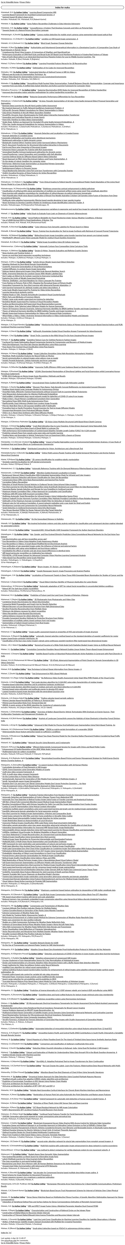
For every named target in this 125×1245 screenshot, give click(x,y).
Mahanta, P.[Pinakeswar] (11, 736)
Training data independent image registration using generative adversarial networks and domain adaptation (45, 876)
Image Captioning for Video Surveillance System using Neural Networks (30, 965)
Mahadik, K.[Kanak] (9, 231)
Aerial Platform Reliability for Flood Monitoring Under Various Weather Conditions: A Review (65, 218)
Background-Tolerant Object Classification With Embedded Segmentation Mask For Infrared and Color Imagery (46, 475)
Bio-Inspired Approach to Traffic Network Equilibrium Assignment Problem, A (33, 108)
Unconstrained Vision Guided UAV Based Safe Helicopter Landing (58, 383)
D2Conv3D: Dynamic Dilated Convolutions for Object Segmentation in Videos (33, 110)
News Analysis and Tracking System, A (17, 253)
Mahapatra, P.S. (7, 943)
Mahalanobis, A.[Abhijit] (10, 473)
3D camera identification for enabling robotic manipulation (55, 459)
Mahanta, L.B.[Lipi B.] (9, 725)
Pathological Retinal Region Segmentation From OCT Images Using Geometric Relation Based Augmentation (45, 851)
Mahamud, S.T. (7, 632)
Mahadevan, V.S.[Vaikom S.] (12, 182)
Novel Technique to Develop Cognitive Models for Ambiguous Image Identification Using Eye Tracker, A (43, 202)
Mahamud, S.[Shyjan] (9, 599)
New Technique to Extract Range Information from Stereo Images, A (55, 669)
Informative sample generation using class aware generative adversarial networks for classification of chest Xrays (47, 825)
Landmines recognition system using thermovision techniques (61, 999)
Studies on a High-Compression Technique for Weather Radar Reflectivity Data (33, 922)
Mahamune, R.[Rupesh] (10, 636)
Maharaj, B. (5, 1039)
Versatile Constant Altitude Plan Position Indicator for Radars (26, 934)
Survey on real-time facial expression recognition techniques (26, 255)
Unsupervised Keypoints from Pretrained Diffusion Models (25, 410)
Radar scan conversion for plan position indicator (21, 920)
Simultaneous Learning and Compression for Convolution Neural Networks (32, 505)
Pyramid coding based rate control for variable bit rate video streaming (30, 974)
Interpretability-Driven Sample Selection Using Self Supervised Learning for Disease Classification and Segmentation (48, 830)
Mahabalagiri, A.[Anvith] (11, 34)
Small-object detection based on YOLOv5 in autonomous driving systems (62, 1228)
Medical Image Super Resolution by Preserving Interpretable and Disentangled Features (37, 839)
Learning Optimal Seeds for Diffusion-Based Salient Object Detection (29, 156)
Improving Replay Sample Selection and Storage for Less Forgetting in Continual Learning (37, 489)
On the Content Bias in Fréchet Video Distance (20, 776)
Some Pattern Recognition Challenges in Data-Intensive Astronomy (53, 23)
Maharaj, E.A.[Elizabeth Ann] (12, 1044)
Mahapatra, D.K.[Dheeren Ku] (13, 890)
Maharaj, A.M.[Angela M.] (11, 1033)
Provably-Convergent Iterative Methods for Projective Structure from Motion (33, 618)
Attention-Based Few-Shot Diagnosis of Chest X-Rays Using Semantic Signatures (72, 1072)
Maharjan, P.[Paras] (9, 1107)
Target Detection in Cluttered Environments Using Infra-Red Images (29, 508)
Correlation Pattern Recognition (15, 482)
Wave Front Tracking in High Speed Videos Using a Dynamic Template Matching (34, 1135)
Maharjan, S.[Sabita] (9, 1123)
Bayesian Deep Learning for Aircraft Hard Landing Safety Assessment (29, 105)
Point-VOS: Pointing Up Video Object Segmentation (22, 119)
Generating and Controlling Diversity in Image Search (23, 117)
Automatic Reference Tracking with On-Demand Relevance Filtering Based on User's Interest (69, 468)
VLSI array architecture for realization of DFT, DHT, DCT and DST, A (28, 1086)
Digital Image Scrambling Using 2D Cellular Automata (58, 242)
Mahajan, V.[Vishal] (9, 426)
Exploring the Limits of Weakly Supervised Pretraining (23, 278)
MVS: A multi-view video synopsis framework (20, 774)
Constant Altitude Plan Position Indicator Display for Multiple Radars (29, 908)
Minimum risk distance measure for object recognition (24, 611)
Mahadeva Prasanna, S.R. (11, 90)
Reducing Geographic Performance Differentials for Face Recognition (57, 96)
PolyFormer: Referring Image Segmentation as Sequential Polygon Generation (33, 163)
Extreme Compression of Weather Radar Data (20, 913)
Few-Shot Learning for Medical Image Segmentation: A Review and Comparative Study (36, 813)
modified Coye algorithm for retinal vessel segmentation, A (25, 967)
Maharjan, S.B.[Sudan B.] (11, 1141)
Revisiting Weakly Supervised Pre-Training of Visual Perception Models (30, 301)
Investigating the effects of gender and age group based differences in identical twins (36, 551)
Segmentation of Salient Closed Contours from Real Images (25, 623)
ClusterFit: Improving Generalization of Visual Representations (27, 266)
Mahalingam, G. (7, 534)
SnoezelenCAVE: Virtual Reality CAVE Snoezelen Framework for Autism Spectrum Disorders (67, 530)
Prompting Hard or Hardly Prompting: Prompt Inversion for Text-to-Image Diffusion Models (38, 408)
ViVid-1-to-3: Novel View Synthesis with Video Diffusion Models (27, 413)
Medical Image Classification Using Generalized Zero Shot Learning (28, 837)
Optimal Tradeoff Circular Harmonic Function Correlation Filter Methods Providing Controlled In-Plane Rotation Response (50, 498)
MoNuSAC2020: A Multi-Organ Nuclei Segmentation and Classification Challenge (34, 841)
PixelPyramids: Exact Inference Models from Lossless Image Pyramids (30, 403)
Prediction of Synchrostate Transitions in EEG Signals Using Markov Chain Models (34, 1081)
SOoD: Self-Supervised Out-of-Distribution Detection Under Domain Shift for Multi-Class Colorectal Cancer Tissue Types (49, 869)
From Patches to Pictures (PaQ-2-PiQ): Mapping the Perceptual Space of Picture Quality (37, 283)
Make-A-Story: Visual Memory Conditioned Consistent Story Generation (31, 399)
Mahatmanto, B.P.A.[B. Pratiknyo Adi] (16, 1184)
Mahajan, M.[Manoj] (9, 353)
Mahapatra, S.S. (7, 990)
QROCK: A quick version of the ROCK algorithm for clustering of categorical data (34, 705)
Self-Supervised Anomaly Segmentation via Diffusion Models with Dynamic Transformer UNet (39, 862)
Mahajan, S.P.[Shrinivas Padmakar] (15, 421)
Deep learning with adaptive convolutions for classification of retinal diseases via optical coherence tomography (47, 193)
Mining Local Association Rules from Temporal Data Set (24, 703)
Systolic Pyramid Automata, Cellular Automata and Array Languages (29, 360)
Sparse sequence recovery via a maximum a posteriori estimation (28, 1177)
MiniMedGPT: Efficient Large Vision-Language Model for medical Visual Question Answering (39, 238)
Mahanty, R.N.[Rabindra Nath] (13, 758)
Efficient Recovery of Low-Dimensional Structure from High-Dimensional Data (33, 606)
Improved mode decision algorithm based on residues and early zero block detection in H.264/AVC (41, 687)
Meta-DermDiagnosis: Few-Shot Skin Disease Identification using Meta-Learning (34, 344)
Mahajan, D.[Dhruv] (9, 262)
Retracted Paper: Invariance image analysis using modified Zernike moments (32, 977)
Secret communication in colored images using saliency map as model (30, 358)
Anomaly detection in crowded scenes (17, 135)
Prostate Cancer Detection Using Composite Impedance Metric (27, 1017)
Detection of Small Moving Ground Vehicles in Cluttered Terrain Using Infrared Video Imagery (39, 484)
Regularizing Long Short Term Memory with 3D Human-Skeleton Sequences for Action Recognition (41, 1163)
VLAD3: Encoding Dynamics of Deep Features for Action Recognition (29, 173)
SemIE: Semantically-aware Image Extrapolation (21, 781)
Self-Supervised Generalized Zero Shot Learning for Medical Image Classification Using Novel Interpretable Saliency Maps (50, 865)
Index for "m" (6, 1232)
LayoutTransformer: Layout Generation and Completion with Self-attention (32, 154)
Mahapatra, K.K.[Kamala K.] (12, 894)
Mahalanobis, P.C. (8, 519)
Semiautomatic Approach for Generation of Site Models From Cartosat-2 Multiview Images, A (39, 779)
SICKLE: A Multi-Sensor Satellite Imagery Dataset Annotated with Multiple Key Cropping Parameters (42, 1222)
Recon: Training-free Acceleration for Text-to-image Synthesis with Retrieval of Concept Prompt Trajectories (75, 231)
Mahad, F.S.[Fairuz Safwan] (12, 63)
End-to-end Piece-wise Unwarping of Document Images (24, 147)
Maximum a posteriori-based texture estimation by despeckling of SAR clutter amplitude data (78, 890)
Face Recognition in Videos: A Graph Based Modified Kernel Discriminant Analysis (34, 544)
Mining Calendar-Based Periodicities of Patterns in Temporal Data (28, 700)
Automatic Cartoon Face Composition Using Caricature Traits (63, 246)
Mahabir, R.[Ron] (8, 47)
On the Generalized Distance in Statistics (47, 519)
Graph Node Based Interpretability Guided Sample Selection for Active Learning (34, 818)
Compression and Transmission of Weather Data (49, 906)
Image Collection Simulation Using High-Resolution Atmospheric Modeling (63, 353)
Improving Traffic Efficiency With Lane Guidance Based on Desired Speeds (64, 367)
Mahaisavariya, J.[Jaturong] (12, 246)
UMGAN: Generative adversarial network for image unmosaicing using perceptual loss (36, 1116)
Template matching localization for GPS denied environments (26, 462)
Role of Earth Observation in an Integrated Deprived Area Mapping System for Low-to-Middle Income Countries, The (48, 57)
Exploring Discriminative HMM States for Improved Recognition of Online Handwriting (72, 90)
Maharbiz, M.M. (7, 1090)
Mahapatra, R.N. (7, 949)
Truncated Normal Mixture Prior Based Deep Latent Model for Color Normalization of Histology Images (43, 981)
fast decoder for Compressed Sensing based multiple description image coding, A (66, 1172)
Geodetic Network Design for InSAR (44, 943)
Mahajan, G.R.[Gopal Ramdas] (13, 324)
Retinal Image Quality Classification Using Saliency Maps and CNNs (29, 858)
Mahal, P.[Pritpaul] (8, 459)
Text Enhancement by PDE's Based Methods (49, 673)
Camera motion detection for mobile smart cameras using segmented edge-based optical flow (74, 34)
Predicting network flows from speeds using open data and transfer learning (32, 433)
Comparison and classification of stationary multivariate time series (67, 1044)
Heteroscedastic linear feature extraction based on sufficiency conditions (31, 732)
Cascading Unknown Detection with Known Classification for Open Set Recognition (35, 477)
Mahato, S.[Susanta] (9, 1219)
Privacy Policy (24, 2)
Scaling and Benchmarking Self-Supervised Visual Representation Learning (31, 304)
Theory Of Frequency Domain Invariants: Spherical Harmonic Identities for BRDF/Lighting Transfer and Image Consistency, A (51, 308)
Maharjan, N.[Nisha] (9, 1103)
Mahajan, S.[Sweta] (9, 387)
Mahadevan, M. (7, 96)
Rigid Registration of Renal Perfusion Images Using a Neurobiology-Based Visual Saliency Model (40, 860)
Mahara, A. (5, 1003)
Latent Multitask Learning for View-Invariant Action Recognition (27, 1159)
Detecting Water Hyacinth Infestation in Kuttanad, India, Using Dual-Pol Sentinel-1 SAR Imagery (71, 1048)
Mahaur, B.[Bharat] (8, 1228)
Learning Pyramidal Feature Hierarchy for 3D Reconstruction (63, 63)
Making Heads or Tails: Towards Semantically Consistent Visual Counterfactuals (33, 294)
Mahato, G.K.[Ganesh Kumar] (12, 1190)
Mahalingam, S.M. (8, 575)
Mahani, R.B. (6, 669)
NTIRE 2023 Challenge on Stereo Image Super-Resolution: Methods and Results (34, 376)
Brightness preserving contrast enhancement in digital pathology (69, 188)
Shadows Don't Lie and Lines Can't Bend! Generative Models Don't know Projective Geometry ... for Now (44, 783)
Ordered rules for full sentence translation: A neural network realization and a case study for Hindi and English (46, 503)
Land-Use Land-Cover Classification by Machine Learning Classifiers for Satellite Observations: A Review (75, 1219)
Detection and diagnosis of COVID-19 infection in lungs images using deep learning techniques (82, 954)
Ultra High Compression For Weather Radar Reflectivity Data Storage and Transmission (36, 927)
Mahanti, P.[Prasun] (9, 747)
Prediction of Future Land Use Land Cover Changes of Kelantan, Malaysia (59, 595)
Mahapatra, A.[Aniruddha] (11, 765)
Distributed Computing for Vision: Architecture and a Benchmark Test (55, 448)
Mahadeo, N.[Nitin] (8, 68)
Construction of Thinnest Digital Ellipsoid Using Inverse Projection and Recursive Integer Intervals (41, 1215)
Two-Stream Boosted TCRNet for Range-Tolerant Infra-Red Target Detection (32, 510)
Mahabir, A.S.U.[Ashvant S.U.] (13, 43)
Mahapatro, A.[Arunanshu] (12, 994)
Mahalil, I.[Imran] (8, 530)
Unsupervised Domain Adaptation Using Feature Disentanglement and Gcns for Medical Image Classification (45, 879)
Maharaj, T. (5, 1052)
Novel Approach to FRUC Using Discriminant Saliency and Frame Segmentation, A (34, 159)
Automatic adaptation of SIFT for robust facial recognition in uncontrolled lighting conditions (76, 586)
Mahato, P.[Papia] (8, 1210)
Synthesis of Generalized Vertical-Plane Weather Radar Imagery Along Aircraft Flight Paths (38, 924)
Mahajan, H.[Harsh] (9, 331)
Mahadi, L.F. (6, 213)
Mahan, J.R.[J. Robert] (10, 645)
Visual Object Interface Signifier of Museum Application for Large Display (68, 582)
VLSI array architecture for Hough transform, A (20, 1083)
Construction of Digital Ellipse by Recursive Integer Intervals (26, 1213)
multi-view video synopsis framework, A (18, 772)
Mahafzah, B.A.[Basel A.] (11, 242)
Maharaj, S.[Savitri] (8, 1048)
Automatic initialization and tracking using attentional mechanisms (29, 138)
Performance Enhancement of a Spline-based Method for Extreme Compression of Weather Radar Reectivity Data (47, 917)
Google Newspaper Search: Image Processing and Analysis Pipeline (63, 571)
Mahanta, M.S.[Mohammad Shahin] (15, 729)
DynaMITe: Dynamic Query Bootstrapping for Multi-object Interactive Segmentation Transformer (40, 115)
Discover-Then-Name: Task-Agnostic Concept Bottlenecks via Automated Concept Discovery (69, 387)
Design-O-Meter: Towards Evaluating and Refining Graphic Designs (61, 250)
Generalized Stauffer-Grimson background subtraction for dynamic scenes (31, 152)
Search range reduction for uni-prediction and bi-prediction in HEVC (29, 979)
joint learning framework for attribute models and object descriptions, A (31, 287)
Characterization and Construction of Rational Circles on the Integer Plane (61, 1210)
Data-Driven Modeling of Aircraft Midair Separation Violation (26, 112)
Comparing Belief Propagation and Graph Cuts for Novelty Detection (29, 604)
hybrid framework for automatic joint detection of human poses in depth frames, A (73, 1099)
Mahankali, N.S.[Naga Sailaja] (13, 678)
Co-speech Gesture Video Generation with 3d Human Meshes (63, 765)
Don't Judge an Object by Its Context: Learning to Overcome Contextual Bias (32, 276)
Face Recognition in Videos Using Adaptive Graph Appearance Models (30, 541)
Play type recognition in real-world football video (21, 1161)
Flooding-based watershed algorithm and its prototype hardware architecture (33, 684)
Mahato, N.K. (6, 1206)
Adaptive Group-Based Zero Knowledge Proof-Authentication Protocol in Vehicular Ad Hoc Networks (71, 949)
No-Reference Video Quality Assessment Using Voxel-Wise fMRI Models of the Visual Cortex (77, 678)
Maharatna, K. (7, 1076)
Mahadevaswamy (8, 209)
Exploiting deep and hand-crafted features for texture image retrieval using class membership (76, 994)
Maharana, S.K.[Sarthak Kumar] (13, 1065)
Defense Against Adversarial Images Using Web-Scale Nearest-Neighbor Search (33, 271)
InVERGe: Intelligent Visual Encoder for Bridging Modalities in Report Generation (34, 832)
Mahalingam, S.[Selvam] (10, 571)
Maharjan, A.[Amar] (9, 1094)
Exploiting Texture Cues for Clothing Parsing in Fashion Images (51, 340)
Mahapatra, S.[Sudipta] (10, 958)
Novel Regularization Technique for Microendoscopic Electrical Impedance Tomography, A (38, 1015)
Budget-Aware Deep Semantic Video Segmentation (49, 1154)
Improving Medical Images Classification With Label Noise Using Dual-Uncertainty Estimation (39, 823)
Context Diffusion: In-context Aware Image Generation (24, 269)
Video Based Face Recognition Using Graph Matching (23, 558)
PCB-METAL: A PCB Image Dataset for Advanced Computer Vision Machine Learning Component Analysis (44, 555)
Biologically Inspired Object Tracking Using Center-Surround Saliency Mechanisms (34, 142)
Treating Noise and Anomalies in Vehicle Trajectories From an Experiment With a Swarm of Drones (41, 435)
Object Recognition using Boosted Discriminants (21, 613)
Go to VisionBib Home (10, 2)
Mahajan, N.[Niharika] (10, 367)
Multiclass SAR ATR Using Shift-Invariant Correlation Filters (25, 494)
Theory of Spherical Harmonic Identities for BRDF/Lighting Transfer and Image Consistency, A (39, 311)
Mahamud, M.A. (7, 595)
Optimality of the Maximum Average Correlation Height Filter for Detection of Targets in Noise (39, 501)
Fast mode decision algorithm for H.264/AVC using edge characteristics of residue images (67, 682)
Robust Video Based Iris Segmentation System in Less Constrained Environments (34, 77)
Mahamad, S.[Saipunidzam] (12, 582)
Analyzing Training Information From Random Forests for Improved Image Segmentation (64, 795)
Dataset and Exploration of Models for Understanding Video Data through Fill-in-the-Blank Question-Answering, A (71, 1052)
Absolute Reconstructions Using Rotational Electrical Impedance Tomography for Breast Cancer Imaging (43, 1008)
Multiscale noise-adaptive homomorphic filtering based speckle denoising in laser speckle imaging (41, 200)
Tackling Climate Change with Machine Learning (21, 1055)
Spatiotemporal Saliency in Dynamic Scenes (19, 168)
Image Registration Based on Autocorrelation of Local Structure (27, 820)
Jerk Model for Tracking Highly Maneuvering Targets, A (24, 915)
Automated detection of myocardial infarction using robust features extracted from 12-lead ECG (74, 1028)
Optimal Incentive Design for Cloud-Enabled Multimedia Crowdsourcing (30, 1132)
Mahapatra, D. (7, 795)
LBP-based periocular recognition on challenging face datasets (27, 553)
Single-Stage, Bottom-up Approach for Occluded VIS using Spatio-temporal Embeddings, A (38, 122)
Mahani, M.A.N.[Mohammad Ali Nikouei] (17, 660)
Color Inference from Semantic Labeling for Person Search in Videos (62, 227)
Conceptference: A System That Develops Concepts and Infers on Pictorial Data (61, 28)
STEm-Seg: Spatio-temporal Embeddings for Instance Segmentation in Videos (33, 124)
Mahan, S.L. (5, 649)
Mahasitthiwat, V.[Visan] (11, 1150)
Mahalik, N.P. (6, 523)
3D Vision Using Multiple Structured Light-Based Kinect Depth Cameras (73, 421)
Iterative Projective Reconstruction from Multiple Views (24, 609)
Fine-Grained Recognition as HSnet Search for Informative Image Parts (30, 1156)
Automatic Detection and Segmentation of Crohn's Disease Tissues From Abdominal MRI (37, 797)
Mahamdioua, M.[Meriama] (12, 586)
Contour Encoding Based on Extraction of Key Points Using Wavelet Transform (33, 910)
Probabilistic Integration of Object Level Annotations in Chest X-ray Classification (34, 853)
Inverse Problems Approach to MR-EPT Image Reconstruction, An (28, 1010)
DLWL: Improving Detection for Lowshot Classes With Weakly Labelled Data (32, 273)
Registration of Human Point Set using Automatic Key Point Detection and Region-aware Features (72, 1094)
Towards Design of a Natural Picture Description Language (25, 30)
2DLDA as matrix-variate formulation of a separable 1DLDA (69, 729)
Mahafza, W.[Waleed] (9, 235)
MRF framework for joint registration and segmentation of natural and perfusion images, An (39, 844)
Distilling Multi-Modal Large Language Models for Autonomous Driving (30, 389)
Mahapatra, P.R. (7, 906)
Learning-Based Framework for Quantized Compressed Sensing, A (28, 15)
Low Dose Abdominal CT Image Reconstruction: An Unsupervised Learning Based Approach (38, 834)
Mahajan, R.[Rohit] (8, 383)
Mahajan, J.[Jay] (7, 335)
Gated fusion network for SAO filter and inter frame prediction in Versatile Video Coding (37, 816)
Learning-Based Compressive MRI (43, 12)
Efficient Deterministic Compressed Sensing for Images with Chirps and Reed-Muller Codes (69, 747)
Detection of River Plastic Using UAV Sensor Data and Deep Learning (61, 1103)
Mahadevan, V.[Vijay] (9, 133)
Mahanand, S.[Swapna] (10, 653)
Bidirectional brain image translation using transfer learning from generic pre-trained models (72, 235)
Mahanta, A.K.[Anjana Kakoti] (13, 698)
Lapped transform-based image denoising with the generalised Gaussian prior (33, 691)
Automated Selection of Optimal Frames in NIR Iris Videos (52, 72)
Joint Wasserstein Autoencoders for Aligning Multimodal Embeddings (30, 394)
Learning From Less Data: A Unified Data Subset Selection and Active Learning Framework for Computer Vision (46, 86)
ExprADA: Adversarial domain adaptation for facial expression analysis (30, 811)
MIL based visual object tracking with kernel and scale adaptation (28, 897)
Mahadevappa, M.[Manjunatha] (14, 188)
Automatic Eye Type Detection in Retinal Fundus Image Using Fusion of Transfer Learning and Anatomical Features (47, 799)
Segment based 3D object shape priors (17, 17)
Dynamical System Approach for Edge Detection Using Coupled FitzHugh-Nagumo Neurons (65, 1076)
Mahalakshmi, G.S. (8, 468)
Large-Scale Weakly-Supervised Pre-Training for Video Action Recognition (31, 290)
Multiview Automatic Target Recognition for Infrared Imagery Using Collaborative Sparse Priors (40, 496)
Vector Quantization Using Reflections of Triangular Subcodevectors (29, 929)
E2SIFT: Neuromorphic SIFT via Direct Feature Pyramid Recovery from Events (32, 1110)
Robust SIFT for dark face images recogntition (20, 588)
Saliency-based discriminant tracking (17, 166)
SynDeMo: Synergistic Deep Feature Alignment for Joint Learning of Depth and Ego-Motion (38, 872)
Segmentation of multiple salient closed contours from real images (28, 620)
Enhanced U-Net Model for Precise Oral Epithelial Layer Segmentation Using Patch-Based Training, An (75, 725)
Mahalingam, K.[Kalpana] (11, 566)
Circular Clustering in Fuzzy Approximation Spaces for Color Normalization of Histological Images (40, 960)
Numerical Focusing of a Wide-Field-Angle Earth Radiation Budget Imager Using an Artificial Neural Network (78, 645)
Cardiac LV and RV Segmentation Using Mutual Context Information (29, 806)
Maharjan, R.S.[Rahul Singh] (12, 1114)
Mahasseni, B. (6, 1154)
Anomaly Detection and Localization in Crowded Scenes (56, 133)
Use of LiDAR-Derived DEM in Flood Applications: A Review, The (27, 220)
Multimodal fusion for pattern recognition (19, 751)
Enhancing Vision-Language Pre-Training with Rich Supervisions (27, 149)
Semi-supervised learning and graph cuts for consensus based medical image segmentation (38, 867)
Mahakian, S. (6, 448)
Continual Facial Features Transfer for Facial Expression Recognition (66, 1114)
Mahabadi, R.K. (7, 12)
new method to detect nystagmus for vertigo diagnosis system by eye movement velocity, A (73, 1150)
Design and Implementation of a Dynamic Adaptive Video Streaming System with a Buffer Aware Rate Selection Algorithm (50, 963)
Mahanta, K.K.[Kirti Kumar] (12, 718)
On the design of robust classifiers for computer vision (24, 161)
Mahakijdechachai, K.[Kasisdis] (13, 453)
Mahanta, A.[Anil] (8, 682)
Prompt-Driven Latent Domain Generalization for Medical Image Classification (33, 855)
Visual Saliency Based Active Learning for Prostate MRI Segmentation (29, 881)
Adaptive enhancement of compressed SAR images (56, 958)
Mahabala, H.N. (7, 28)
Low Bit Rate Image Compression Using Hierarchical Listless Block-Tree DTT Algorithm (73, 894)
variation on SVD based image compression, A (60, 39)
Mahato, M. (5, 1197)
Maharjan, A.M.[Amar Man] (12, 1099)
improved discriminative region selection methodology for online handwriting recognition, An (39, 92)
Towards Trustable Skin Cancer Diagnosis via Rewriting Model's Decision (31, 874)
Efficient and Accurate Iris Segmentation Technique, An (24, 74)
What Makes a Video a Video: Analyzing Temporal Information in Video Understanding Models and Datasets (45, 315)
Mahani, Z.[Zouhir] (8, 673)
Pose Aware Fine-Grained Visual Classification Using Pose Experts (28, 347)
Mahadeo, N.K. (7, 72)
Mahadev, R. (6, 83)
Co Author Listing (21, 12)
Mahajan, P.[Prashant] (10, 371)
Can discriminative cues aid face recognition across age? (24, 539)
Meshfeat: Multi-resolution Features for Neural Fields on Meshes (28, 356)
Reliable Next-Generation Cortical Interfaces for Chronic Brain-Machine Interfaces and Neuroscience (70, 1090)
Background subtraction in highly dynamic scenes (22, 140)
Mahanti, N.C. (6, 742)
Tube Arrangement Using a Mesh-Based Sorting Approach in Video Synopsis (32, 786)
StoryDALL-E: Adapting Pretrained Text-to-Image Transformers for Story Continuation (70, 1061)
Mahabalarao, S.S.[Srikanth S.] (13, 39)
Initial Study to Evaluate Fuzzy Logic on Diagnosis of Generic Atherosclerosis (57, 213)
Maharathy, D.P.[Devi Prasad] (12, 1072)
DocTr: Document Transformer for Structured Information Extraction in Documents (35, 145)
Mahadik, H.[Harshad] (10, 227)
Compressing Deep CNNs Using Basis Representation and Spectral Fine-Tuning (33, 480)
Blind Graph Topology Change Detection (57, 43)
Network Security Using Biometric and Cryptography (49, 742)
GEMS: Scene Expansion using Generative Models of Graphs (26, 769)
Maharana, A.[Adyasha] (10, 1061)
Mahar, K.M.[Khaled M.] (10, 999)
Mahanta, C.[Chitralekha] (11, 712)
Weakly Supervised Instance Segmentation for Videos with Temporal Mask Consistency (37, 313)
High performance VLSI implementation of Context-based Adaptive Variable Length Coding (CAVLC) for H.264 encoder (49, 430)
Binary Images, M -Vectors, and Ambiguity (54, 566)
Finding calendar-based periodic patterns (57, 698)
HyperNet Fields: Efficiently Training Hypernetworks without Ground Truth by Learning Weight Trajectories (44, 392)
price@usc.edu (10, 1240)
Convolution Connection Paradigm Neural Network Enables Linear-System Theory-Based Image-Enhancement (70, 649)
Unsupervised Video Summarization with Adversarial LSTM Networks (29, 1166)
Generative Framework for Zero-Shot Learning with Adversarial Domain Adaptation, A (36, 285)
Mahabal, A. (6, 23)
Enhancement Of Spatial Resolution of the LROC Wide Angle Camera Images (32, 749)
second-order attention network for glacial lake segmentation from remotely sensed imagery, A (75, 1141)
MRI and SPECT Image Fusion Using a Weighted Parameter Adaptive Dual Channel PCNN (63, 1206)
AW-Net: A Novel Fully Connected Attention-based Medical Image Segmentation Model (37, 802)
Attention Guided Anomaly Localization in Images (56, 473)
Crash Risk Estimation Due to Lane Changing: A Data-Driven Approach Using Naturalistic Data (70, 426)
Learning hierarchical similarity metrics (17, 292)
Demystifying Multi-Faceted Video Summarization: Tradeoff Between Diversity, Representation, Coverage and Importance (75, 83)
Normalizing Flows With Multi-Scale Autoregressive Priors (25, 401)
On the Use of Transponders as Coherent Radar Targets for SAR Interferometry (33, 945)
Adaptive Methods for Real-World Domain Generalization (25, 264)
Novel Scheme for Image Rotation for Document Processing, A (27, 1175)
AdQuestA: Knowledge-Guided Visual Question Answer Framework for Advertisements (67, 331)
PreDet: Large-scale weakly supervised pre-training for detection (28, 299)
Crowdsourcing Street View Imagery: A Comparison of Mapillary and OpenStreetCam (36, 52)
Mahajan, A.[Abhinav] (10, 250)
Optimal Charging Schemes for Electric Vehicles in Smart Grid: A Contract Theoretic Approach (39, 1130)
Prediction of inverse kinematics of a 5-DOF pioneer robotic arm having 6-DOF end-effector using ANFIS (71, 990)
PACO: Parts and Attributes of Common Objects (21, 297)
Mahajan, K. (6, 340)
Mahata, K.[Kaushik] (9, 1172)
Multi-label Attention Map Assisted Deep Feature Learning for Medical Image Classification (38, 846)
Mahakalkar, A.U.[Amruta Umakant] (15, 442)
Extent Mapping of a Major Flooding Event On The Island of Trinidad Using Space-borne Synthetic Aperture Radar (72, 1039)
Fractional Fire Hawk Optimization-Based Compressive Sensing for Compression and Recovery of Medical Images (47, 342)
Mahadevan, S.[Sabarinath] (12, 101)
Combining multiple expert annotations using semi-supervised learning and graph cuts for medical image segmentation (49, 809)
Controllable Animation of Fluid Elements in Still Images (24, 767)
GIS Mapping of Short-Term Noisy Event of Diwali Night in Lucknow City (30, 428)
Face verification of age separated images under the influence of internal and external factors (39, 546)
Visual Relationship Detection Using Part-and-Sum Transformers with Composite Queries (37, 170)
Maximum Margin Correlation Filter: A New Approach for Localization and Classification (37, 491)
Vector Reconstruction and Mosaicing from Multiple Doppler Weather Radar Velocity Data (38, 931)
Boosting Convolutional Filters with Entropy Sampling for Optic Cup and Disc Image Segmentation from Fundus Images (49, 804)
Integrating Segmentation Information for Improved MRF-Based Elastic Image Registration (38, 827)
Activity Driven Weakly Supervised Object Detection (53, 262)
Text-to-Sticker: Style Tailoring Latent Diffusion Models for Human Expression (33, 306)
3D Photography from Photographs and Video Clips (54, 599)
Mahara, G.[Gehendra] (10, 1028)
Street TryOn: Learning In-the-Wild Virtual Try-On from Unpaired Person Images (62, 335)
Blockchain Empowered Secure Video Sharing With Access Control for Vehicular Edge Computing (72, 1123)
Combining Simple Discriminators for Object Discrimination (25, 602)
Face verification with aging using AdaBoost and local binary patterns (29, 548)
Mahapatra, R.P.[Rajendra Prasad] (14, 954)
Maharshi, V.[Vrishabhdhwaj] (12, 1145)
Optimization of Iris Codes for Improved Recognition (53, 68)
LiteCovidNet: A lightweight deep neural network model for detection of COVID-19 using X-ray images (42, 396)
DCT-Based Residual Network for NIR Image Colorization (55, 1107)
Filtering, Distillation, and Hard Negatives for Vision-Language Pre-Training (31, 280)
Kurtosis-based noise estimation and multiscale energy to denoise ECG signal (33, 689)
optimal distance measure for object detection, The (22, 616)
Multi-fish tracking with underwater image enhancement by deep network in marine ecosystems (78, 1145)
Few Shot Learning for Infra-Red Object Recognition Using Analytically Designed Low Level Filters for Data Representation (50, 487)
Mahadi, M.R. (6, 218)
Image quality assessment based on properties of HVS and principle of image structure (63, 632)
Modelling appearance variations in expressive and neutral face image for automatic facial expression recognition (76, 209)
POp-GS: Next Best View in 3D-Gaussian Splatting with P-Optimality (29, 406)
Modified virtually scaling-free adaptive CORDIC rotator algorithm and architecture (35, 1079)
